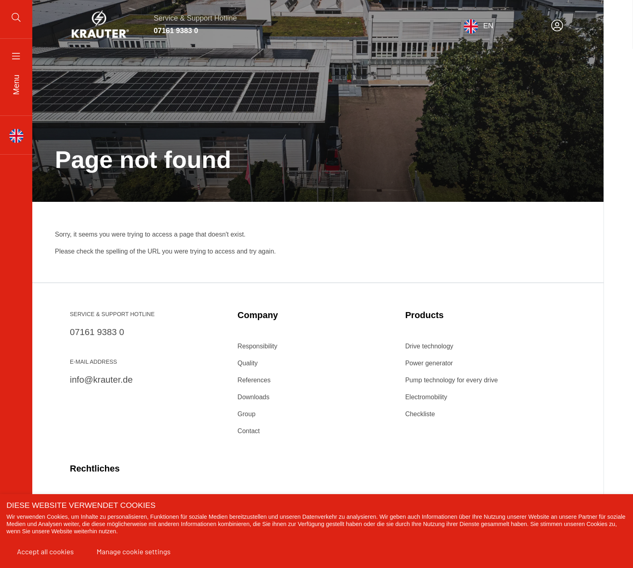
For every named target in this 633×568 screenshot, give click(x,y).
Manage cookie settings (133, 551)
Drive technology (429, 346)
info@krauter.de (101, 380)
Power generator (429, 363)
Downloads (253, 397)
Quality (247, 363)
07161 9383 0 (176, 30)
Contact (248, 431)
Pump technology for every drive (451, 380)
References (253, 380)
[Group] (16, 22)
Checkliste (420, 414)
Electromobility (426, 397)
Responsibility (257, 346)
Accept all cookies (45, 551)
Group (246, 414)
